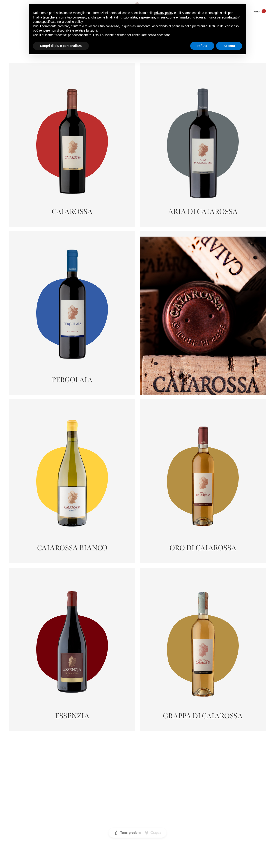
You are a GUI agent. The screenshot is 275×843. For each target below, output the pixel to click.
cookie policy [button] (74, 21)
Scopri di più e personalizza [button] (61, 46)
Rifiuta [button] (202, 46)
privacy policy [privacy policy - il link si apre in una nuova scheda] (163, 13)
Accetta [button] (229, 46)
